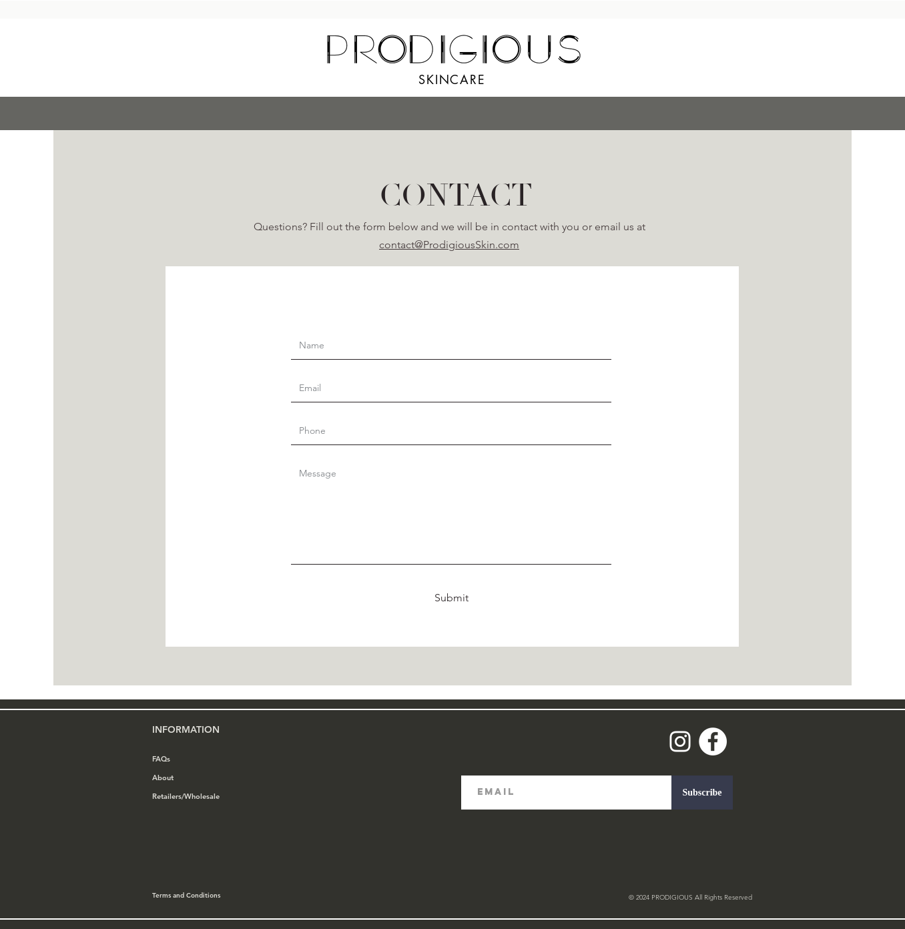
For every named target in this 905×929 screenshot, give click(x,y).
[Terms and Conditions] (200, 895)
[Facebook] (713, 741)
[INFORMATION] (199, 730)
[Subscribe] (702, 793)
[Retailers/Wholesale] (199, 797)
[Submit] (451, 598)
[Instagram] (680, 741)
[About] (199, 778)
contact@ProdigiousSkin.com (449, 244)
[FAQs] (199, 759)
